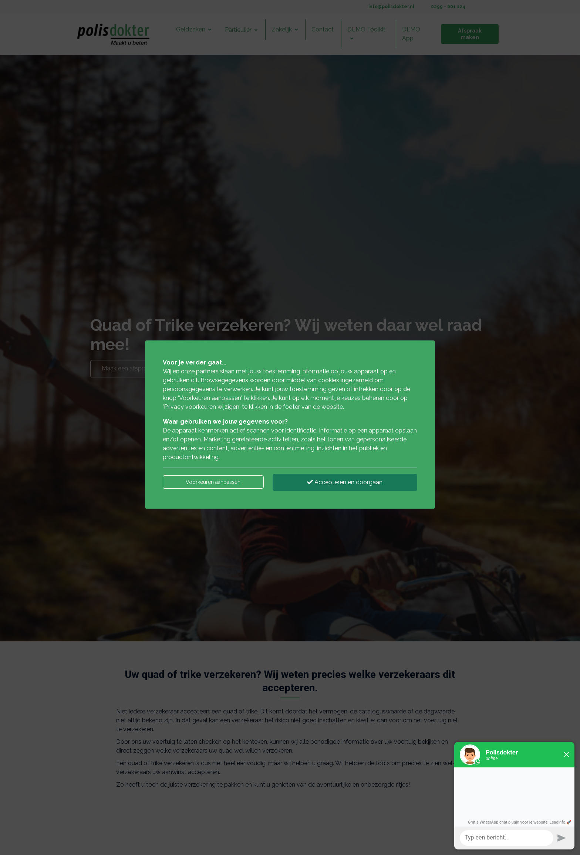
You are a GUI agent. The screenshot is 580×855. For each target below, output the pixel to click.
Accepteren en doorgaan (344, 482)
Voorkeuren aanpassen (213, 482)
